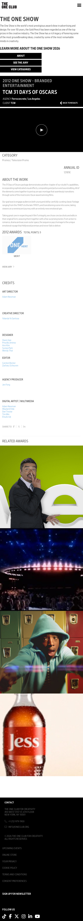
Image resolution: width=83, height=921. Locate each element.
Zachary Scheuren (10, 365)
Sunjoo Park (7, 348)
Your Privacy (9, 861)
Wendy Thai (7, 350)
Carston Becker (9, 363)
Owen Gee (6, 340)
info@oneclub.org (18, 827)
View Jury (8, 267)
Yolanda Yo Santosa (10, 318)
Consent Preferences (14, 881)
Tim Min (5, 414)
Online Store (9, 855)
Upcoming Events (12, 848)
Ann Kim (6, 345)
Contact (9, 802)
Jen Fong (6, 385)
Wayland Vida (8, 409)
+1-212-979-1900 (16, 821)
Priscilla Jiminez (9, 343)
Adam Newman (9, 297)
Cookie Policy (9, 868)
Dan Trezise (7, 411)
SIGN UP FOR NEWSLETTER (16, 894)
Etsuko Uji (6, 417)
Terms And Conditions (14, 874)
